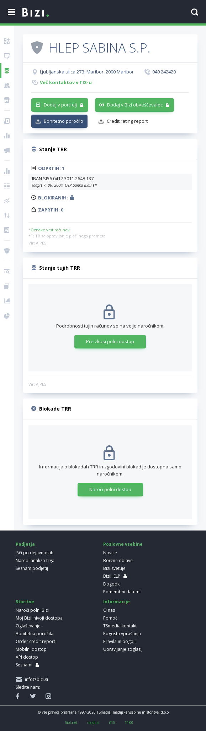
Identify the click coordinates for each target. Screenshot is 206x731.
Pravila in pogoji (119, 641)
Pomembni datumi (122, 592)
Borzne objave (118, 560)
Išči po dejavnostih (34, 553)
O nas (109, 610)
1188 (129, 722)
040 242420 (164, 71)
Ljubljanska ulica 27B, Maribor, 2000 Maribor (87, 71)
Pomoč (110, 618)
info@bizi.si (35, 679)
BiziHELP (111, 576)
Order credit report (35, 641)
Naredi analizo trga (35, 560)
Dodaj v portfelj (60, 104)
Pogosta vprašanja (122, 634)
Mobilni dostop (31, 649)
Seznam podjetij (32, 568)
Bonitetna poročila (34, 634)
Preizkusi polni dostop (110, 341)
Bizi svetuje (114, 568)
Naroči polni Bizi (32, 610)
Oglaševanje (28, 626)
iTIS (112, 722)
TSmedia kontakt (120, 626)
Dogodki (112, 584)
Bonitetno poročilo (63, 121)
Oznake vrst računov (50, 229)
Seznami (24, 665)
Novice (110, 553)
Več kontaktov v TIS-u (66, 82)
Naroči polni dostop (110, 489)
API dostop (27, 657)
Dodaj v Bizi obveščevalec (135, 104)
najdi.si (93, 722)
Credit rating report (127, 121)
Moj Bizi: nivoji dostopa (39, 618)
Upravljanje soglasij (123, 649)
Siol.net (71, 722)
